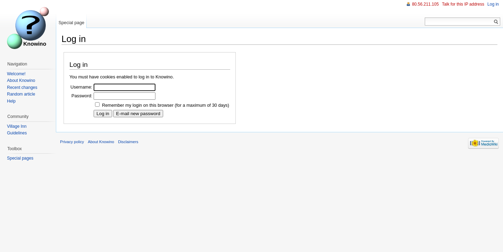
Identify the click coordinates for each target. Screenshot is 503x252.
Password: (82, 95)
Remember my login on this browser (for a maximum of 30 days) (165, 105)
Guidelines (17, 133)
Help (11, 101)
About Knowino (21, 80)
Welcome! (16, 73)
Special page (71, 22)
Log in (493, 4)
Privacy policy (72, 142)
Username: (82, 87)
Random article (21, 94)
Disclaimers (128, 142)
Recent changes (22, 87)
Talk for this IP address (463, 4)
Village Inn (17, 126)
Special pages (20, 158)
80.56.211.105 (425, 4)
